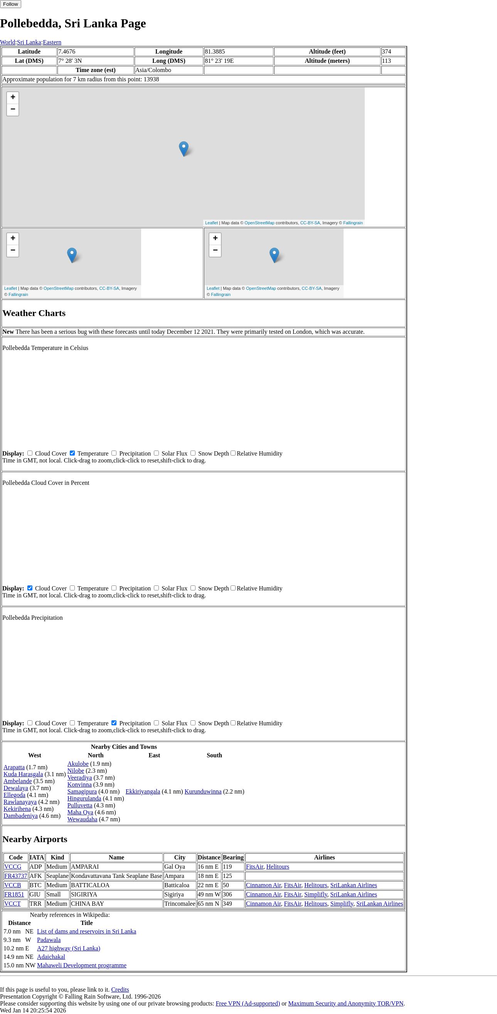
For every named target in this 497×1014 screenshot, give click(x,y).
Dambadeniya (20, 815)
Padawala (49, 940)
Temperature (93, 453)
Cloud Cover (51, 453)
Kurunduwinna (203, 791)
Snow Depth (213, 453)
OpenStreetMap (259, 222)
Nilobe (75, 770)
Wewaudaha (82, 819)
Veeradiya (79, 777)
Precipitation (135, 453)
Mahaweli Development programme (81, 965)
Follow (10, 4)
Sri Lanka (29, 42)
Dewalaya (15, 788)
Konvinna (79, 784)
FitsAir (254, 866)
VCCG (12, 866)
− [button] (12, 110)
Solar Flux (174, 453)
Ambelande (17, 781)
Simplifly (315, 894)
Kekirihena (17, 808)
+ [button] (12, 98)
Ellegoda (14, 795)
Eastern (52, 42)
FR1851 (14, 894)
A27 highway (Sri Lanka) (68, 948)
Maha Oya (80, 812)
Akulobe (78, 763)
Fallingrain (353, 222)
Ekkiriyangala (143, 791)
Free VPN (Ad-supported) (248, 1003)
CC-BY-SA (310, 222)
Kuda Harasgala (23, 774)
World (7, 42)
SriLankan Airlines (353, 885)
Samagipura (82, 791)
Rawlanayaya (20, 802)
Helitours (278, 866)
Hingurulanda (84, 798)
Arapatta (14, 767)
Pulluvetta (80, 805)
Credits (120, 989)
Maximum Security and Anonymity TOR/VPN (346, 1003)
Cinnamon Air (263, 885)
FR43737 (15, 876)
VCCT (12, 903)
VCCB (12, 885)
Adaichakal (51, 956)
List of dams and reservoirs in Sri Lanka (86, 931)
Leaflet (211, 222)
